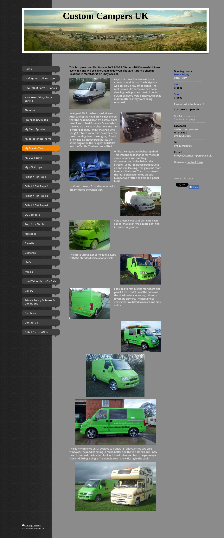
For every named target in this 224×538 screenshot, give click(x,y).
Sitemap (36, 525)
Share (194, 187)
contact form (195, 162)
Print (26, 525)
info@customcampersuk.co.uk (193, 155)
